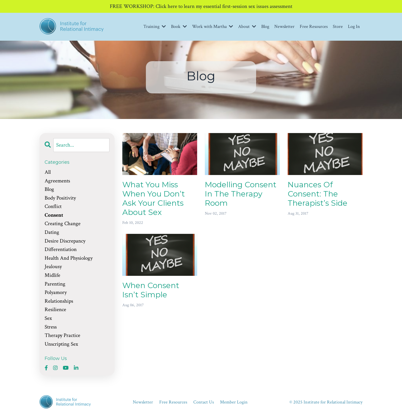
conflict (53, 206)
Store (338, 26)
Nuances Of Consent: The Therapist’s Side (317, 194)
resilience (55, 309)
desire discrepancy (65, 240)
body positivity (60, 197)
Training (154, 26)
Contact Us (203, 402)
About (247, 26)
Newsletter (284, 26)
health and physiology (69, 258)
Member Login (234, 402)
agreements (57, 180)
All (48, 172)
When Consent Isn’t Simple (150, 290)
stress (51, 326)
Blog (265, 26)
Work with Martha (212, 26)
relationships (59, 301)
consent (54, 215)
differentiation (61, 249)
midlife (52, 275)
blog (49, 189)
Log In (354, 26)
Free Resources (314, 26)
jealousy (53, 266)
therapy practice (62, 335)
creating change (63, 223)
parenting (55, 283)
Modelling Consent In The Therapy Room (240, 194)
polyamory (56, 292)
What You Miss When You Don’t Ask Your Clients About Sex (153, 198)
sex (48, 318)
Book (179, 26)
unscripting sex (61, 344)
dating (52, 232)
